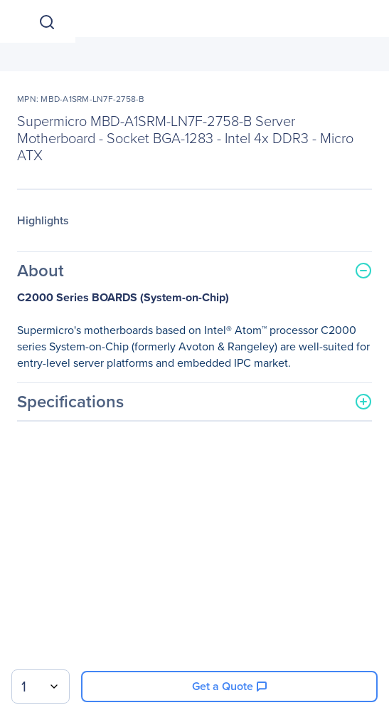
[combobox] (40, 686)
